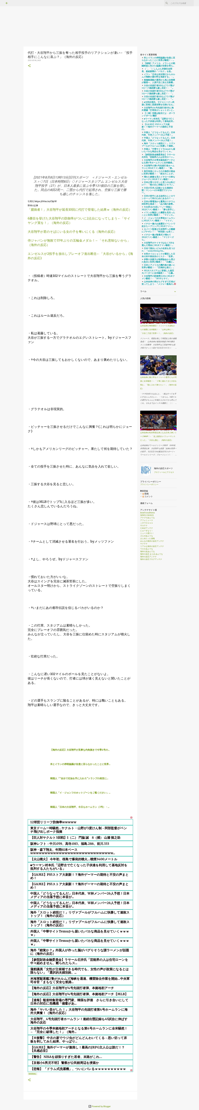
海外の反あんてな (147, 551)
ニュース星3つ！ (147, 533)
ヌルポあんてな (146, 536)
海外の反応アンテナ (148, 556)
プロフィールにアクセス (164, 472)
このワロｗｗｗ (146, 523)
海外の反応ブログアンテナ (151, 559)
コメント (147, 496)
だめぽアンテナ (146, 528)
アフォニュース (146, 520)
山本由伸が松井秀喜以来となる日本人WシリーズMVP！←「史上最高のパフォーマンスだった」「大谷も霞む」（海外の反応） (158, 436)
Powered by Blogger (99, 1106)
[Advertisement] (78, 18)
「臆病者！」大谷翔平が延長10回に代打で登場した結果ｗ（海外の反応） (80, 210)
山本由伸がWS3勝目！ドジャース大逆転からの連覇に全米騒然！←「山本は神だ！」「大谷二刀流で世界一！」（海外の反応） (157, 329)
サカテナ (143, 525)
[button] (29, 66)
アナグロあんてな (147, 517)
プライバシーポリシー (149, 484)
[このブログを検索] (180, 3)
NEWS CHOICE (147, 515)
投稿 (145, 493)
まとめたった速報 (147, 538)
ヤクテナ (143, 543)
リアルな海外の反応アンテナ (152, 546)
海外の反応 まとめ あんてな (151, 554)
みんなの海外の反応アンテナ (152, 541)
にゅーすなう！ (146, 530)
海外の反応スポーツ (163, 468)
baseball (32, 1074)
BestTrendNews (147, 513)
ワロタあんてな (146, 549)
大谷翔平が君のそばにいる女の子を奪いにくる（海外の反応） (72, 232)
